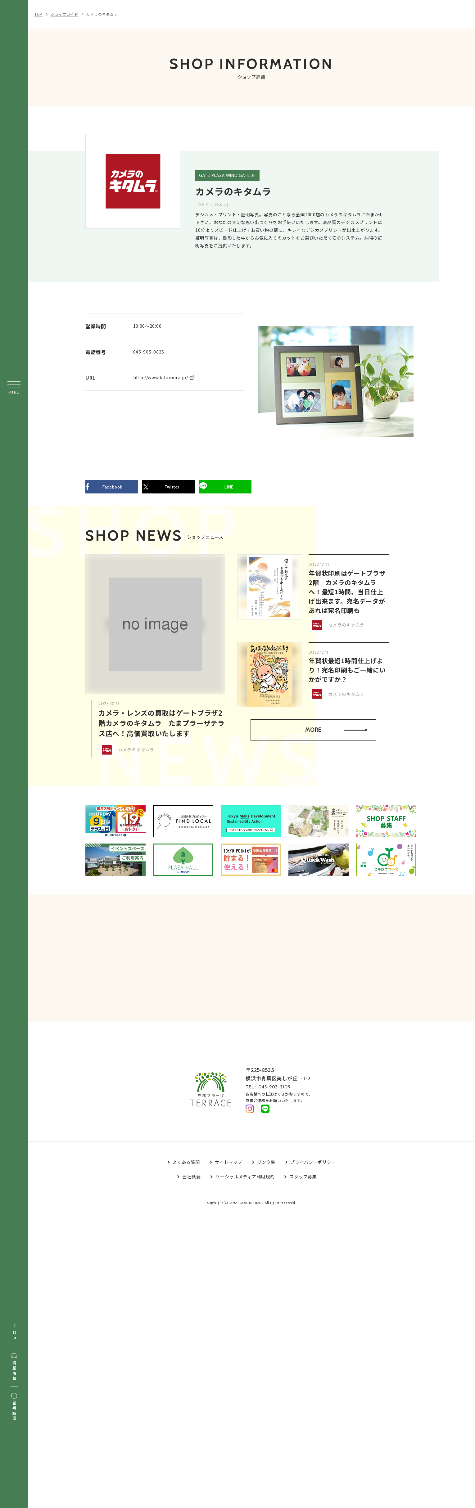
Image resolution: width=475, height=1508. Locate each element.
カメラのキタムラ (101, 14)
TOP (14, 1333)
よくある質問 (186, 1167)
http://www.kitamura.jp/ (160, 377)
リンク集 (266, 1167)
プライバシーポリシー (313, 1167)
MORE (335, 732)
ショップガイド (64, 14)
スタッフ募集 (303, 1181)
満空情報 (14, 1367)
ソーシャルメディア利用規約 (244, 1181)
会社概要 (191, 1181)
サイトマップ (228, 1167)
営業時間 (14, 1407)
